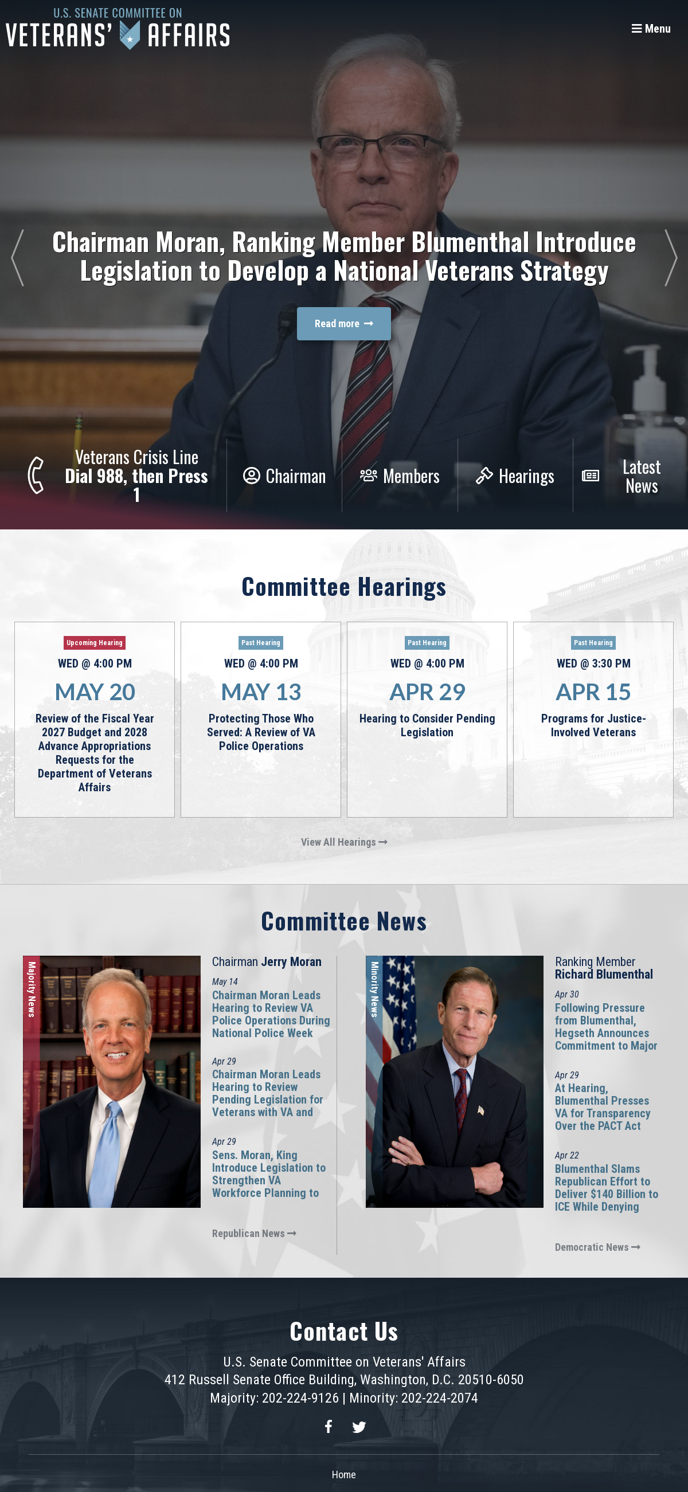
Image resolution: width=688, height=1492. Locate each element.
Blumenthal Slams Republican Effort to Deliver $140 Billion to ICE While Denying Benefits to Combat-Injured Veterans (606, 1200)
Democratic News (597, 1247)
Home (344, 1475)
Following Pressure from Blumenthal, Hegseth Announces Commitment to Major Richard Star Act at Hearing (606, 1039)
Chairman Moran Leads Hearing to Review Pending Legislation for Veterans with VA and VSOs (267, 1099)
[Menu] (651, 28)
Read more (344, 323)
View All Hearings (344, 842)
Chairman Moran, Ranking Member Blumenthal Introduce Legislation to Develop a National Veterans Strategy (344, 255)
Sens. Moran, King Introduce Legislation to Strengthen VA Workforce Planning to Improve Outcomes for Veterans (269, 1186)
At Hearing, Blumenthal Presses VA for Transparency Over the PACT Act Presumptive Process (605, 1113)
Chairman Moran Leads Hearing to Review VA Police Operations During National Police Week (271, 1014)
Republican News (254, 1233)
